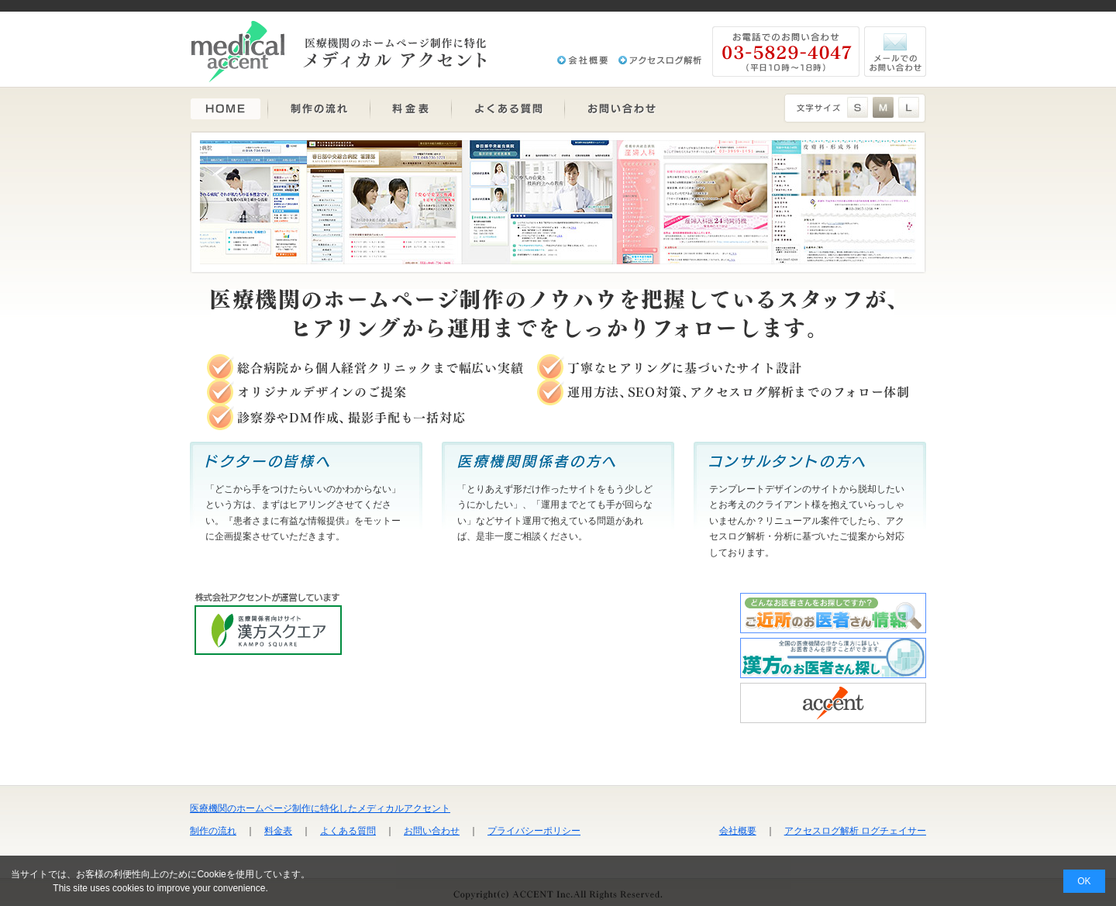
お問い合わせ (432, 830)
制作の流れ (213, 830)
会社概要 (737, 830)
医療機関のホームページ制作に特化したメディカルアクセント (320, 808)
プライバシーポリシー (533, 830)
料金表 (278, 830)
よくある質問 (348, 830)
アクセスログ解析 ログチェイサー (855, 830)
